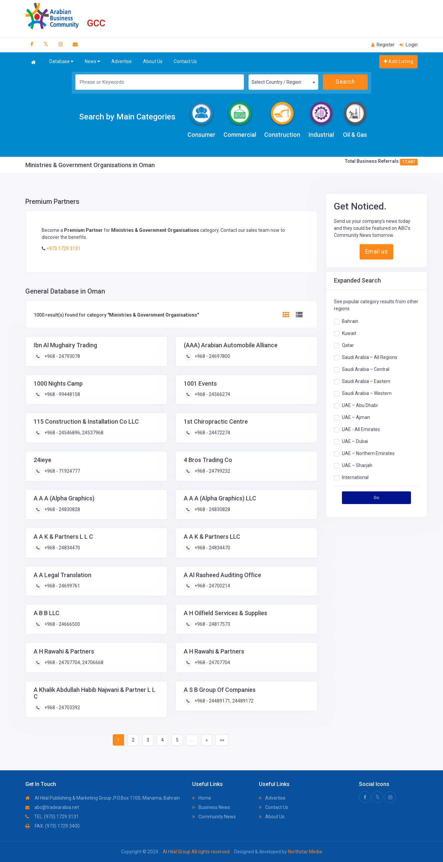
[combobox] (283, 82)
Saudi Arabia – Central (365, 369)
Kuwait (349, 333)
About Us (152, 61)
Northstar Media (304, 851)
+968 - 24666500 (61, 624)
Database (61, 61)
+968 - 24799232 (211, 471)
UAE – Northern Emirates (368, 453)
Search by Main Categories (127, 116)
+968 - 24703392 (61, 707)
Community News (214, 816)
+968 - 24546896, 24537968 (73, 432)
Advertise (121, 61)
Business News (211, 807)
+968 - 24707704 (211, 662)
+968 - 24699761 (61, 585)
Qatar (348, 345)
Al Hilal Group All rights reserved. (197, 851)
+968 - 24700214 (211, 585)
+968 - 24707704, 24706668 (73, 662)
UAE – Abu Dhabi (360, 405)
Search (345, 81)
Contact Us (185, 61)
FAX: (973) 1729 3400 (52, 826)
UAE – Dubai (355, 441)
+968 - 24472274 (211, 432)
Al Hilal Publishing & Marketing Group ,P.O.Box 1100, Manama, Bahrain (102, 798)
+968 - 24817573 (211, 624)
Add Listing (398, 61)
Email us (376, 251)
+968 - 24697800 (211, 356)
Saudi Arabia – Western (367, 393)
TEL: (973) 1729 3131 (52, 816)
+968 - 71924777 (61, 471)
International (355, 477)
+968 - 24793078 (61, 356)
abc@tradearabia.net (52, 807)
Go (377, 497)
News (92, 61)
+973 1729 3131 (62, 248)
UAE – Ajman (356, 417)
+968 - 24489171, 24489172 (223, 701)
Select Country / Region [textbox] (276, 82)
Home (201, 798)
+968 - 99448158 (61, 394)
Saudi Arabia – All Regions (369, 357)
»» (222, 740)
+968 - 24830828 (61, 509)
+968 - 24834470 (61, 547)
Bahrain (350, 321)
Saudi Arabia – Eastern (366, 381)
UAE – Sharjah (357, 465)
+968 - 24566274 (211, 394)
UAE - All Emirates (361, 429)
